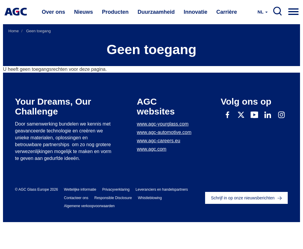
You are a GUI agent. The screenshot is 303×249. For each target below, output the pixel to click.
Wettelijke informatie (80, 189)
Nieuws (83, 12)
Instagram (281, 114)
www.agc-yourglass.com (163, 123)
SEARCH (277, 11)
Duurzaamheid (156, 12)
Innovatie (195, 12)
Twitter (241, 114)
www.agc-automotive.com (164, 132)
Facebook (227, 114)
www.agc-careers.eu (158, 140)
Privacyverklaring (115, 189)
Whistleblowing (150, 198)
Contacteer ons (76, 198)
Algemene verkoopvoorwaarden (89, 206)
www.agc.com (151, 149)
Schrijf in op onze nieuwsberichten (243, 197)
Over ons (53, 12)
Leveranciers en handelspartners (162, 189)
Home (13, 31)
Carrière (226, 12)
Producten (115, 12)
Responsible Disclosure (113, 198)
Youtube (254, 114)
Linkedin (268, 114)
